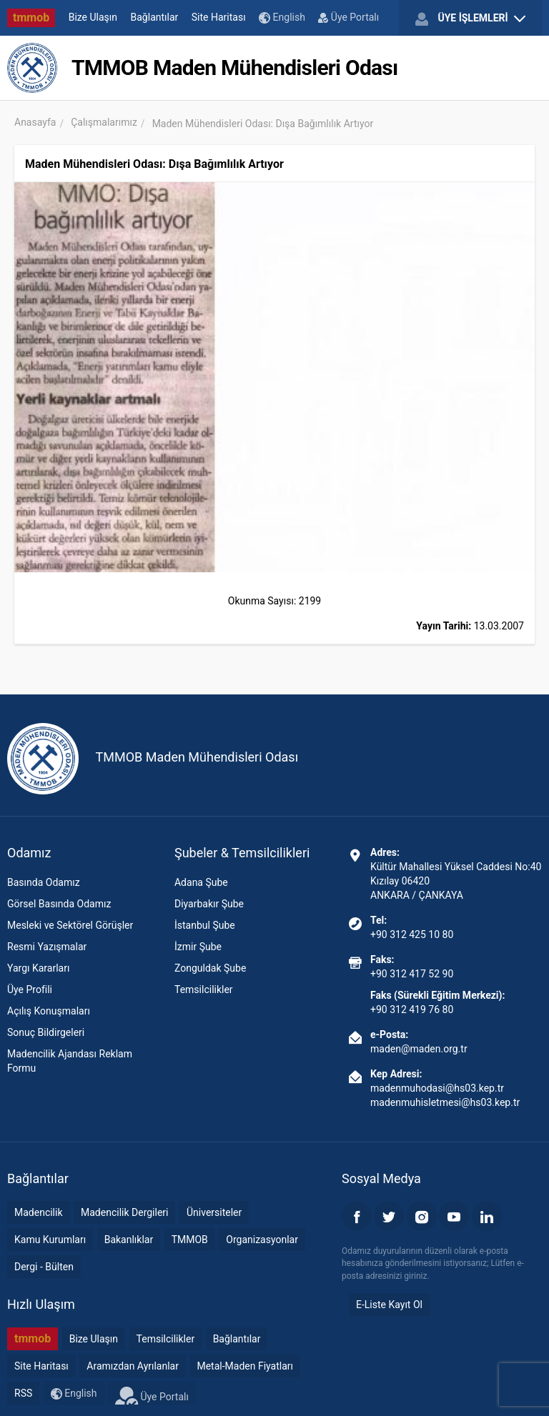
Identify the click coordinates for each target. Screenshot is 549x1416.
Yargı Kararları (38, 968)
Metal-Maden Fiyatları (245, 1366)
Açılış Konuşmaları (48, 1011)
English (282, 17)
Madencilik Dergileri (124, 1212)
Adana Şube (201, 882)
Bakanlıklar (129, 1239)
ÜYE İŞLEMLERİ (470, 18)
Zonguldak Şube (210, 968)
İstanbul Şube (204, 925)
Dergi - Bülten (44, 1266)
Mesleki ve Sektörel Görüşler (70, 925)
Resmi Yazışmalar (46, 946)
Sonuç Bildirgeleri (45, 1032)
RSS (23, 1393)
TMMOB (190, 1239)
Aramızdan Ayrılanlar (132, 1366)
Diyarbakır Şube (209, 903)
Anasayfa (35, 122)
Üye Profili (29, 989)
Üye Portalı (348, 17)
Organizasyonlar (262, 1239)
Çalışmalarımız (104, 122)
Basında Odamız (43, 882)
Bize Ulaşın (93, 17)
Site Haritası (219, 17)
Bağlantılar (155, 17)
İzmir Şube (198, 946)
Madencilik (38, 1212)
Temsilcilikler (203, 989)
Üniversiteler (214, 1212)
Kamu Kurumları (50, 1239)
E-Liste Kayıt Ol (389, 1304)
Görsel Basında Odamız (59, 903)
